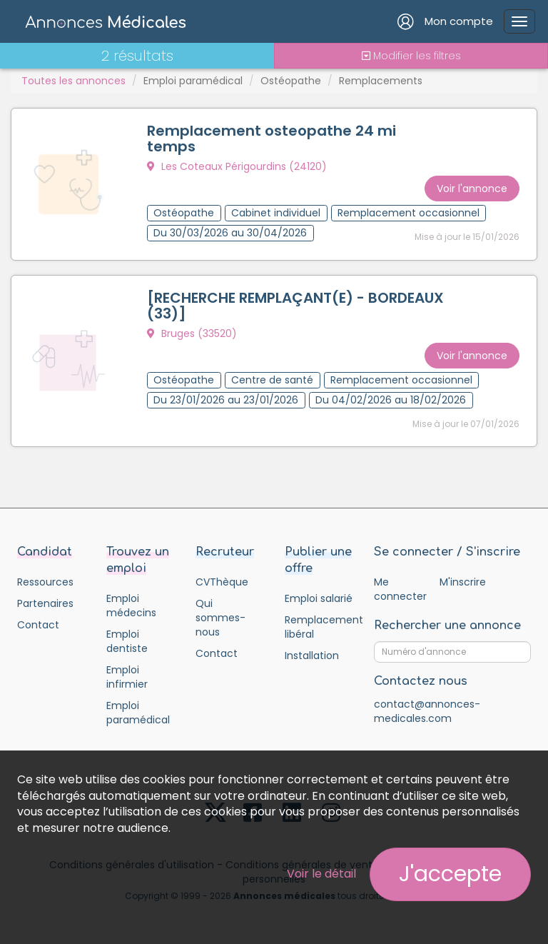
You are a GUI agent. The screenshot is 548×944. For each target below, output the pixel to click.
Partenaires (45, 603)
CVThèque (222, 582)
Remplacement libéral (318, 627)
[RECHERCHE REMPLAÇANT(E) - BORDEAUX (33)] (295, 305)
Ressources (45, 582)
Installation (312, 655)
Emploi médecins (131, 605)
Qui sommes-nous (220, 617)
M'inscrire (463, 582)
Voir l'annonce (472, 188)
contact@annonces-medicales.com (427, 711)
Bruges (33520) (192, 333)
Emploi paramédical (193, 81)
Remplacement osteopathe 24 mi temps (271, 138)
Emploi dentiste (127, 641)
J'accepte (450, 874)
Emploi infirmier (127, 677)
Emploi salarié (318, 598)
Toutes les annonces (73, 81)
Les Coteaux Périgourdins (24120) (237, 166)
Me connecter (400, 589)
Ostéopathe (290, 81)
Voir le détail (321, 873)
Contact (38, 625)
